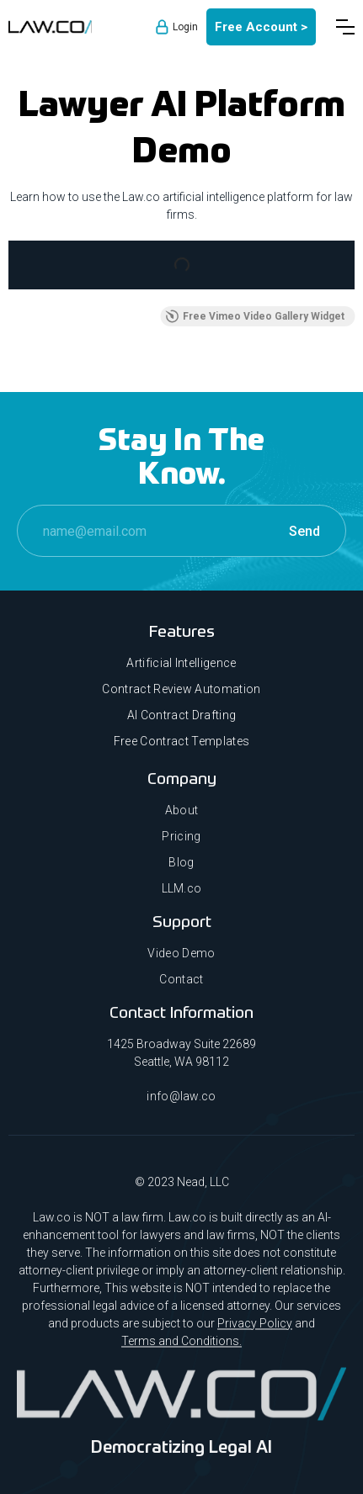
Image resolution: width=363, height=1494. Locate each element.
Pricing (181, 844)
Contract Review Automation (181, 689)
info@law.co (181, 1103)
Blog (181, 870)
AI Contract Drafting (181, 715)
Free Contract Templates (181, 741)
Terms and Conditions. (181, 1348)
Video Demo (181, 961)
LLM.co (182, 896)
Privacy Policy (254, 1331)
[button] (345, 26)
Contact (181, 987)
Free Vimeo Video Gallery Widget (254, 316)
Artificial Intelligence (181, 663)
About (182, 818)
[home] (50, 27)
